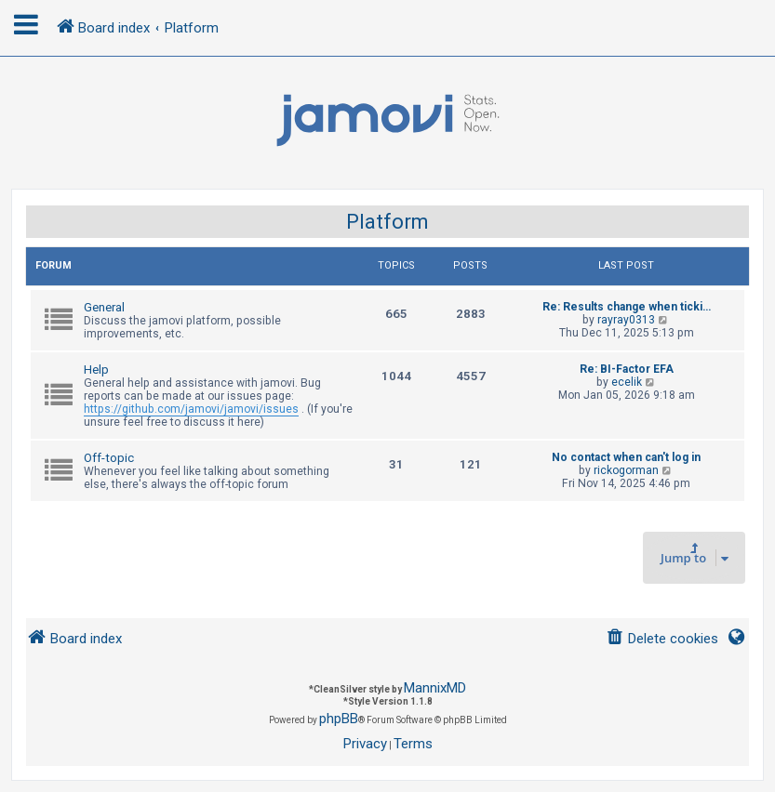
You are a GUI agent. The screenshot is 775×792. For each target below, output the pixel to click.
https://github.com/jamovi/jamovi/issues (191, 409)
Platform (387, 221)
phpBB (338, 718)
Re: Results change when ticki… (626, 306)
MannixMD (435, 688)
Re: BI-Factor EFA (627, 369)
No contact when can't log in (626, 457)
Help (96, 369)
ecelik (626, 382)
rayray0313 (626, 319)
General (104, 307)
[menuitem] (662, 639)
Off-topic (109, 458)
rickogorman (626, 470)
